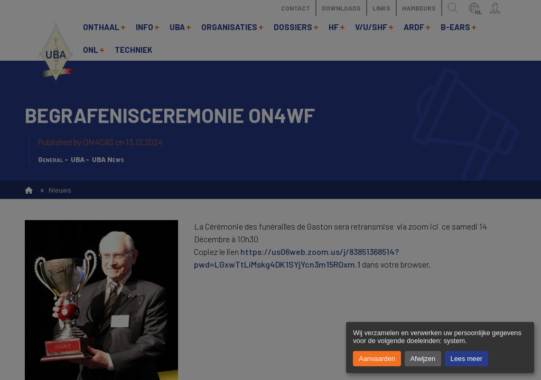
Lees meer (466, 359)
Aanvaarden (377, 359)
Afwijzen (423, 359)
